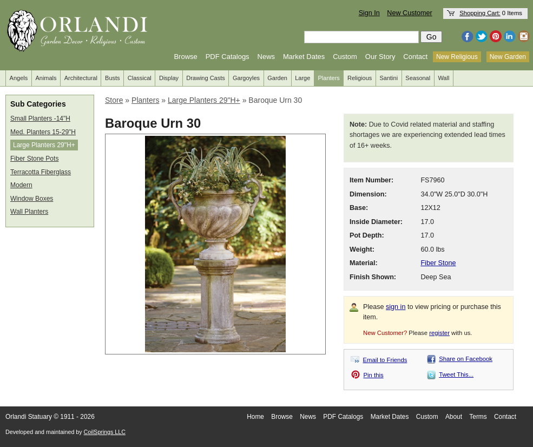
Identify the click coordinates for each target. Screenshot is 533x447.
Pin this (374, 375)
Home (255, 416)
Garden (277, 78)
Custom (345, 56)
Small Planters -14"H (40, 118)
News (266, 56)
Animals (45, 78)
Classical (140, 78)
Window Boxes (31, 198)
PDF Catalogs (227, 56)
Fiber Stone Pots (34, 158)
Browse (185, 56)
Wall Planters (29, 211)
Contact (415, 56)
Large (302, 78)
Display (169, 78)
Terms (477, 416)
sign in (395, 307)
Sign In (369, 13)
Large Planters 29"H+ (44, 145)
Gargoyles (246, 78)
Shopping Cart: (480, 13)
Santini (388, 78)
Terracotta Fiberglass (40, 172)
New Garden (508, 57)
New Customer (409, 13)
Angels (19, 78)
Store (114, 100)
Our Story (380, 56)
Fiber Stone (438, 263)
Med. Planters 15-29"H (43, 132)
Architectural (80, 78)
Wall (443, 78)
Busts (112, 78)
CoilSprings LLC (105, 432)
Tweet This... (456, 374)
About (453, 416)
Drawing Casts (205, 78)
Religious (359, 78)
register (439, 333)
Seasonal (417, 78)
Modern (21, 185)
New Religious (457, 57)
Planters (329, 78)
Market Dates (304, 56)
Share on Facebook (465, 359)
